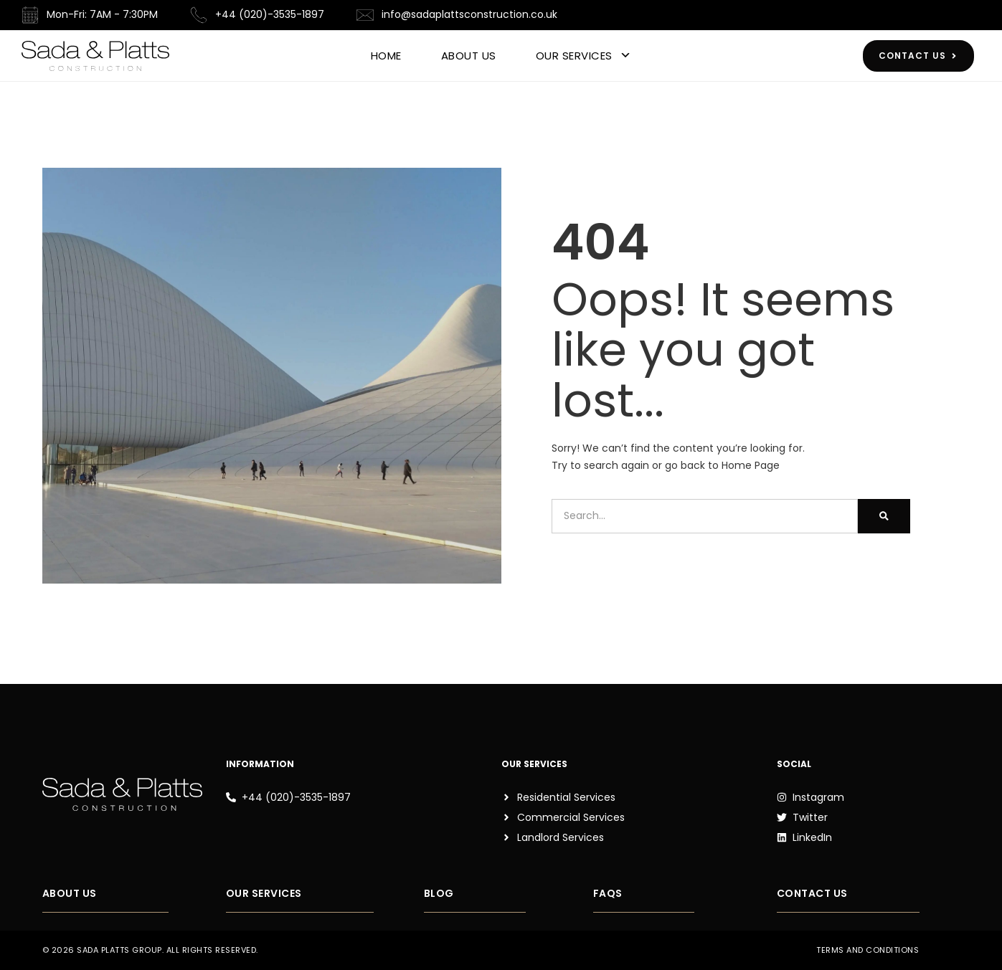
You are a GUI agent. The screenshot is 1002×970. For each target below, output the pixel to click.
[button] (186, 954)
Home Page (751, 465)
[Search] (884, 516)
